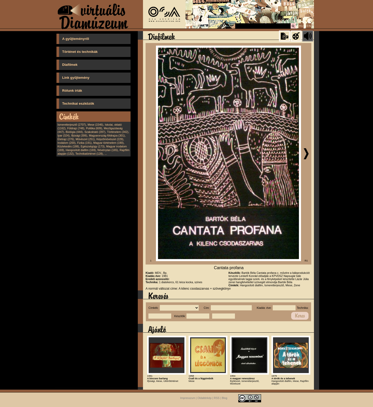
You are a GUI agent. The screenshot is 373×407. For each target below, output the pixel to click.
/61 (306, 260)
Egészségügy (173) (93, 146)
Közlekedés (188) (68, 146)
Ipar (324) (63, 135)
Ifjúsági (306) (79, 135)
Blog (224, 397)
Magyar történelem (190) (108, 142)
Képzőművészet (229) (109, 139)
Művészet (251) (85, 139)
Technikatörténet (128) (89, 153)
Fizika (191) (84, 142)
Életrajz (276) (66, 139)
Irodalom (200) (66, 142)
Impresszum (187, 397)
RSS (217, 397)
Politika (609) (94, 128)
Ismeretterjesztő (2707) (72, 124)
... (106, 153)
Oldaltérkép (204, 397)
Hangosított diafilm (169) (81, 150)
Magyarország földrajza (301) (107, 135)
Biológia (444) (74, 131)
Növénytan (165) (107, 150)
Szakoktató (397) (94, 131)
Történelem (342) (117, 131)
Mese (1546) (95, 124)
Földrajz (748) (75, 128)
